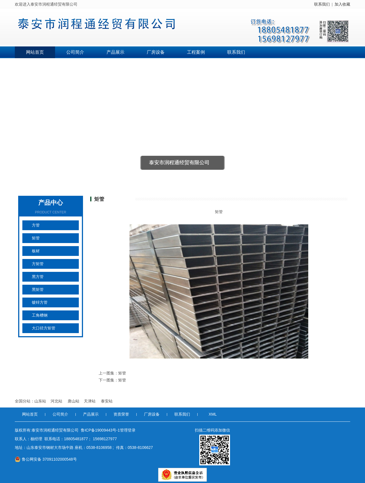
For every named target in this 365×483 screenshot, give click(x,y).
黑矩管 (38, 290)
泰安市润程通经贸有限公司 (179, 162)
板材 (36, 251)
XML (213, 414)
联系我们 (322, 4)
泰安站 (107, 401)
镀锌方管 (40, 302)
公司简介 (75, 52)
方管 (36, 225)
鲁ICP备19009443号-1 (100, 430)
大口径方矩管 (43, 328)
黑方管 (38, 277)
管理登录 (128, 430)
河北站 (57, 401)
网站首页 (35, 52)
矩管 (36, 238)
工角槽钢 (40, 315)
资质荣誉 (121, 414)
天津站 (90, 401)
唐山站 (73, 401)
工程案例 (196, 52)
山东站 (40, 401)
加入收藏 (342, 4)
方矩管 (38, 264)
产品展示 (115, 52)
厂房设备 (156, 52)
